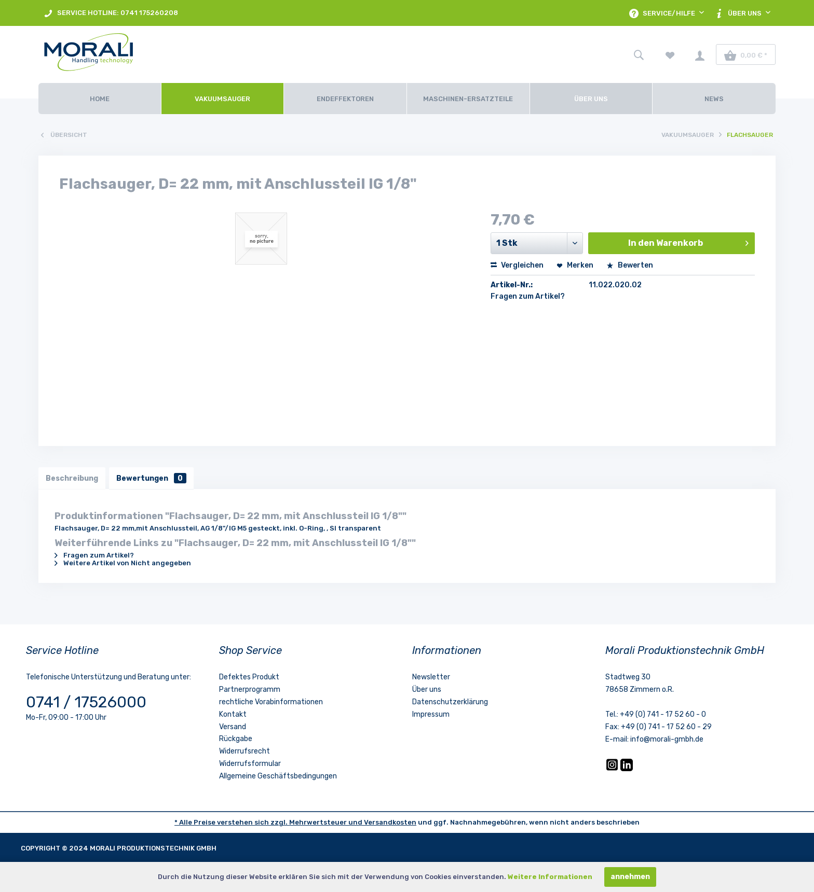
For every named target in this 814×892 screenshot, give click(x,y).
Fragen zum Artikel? (528, 296)
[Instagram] (612, 769)
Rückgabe (235, 739)
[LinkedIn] (626, 769)
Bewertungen (153, 478)
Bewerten (629, 265)
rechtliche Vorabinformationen (271, 703)
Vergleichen (517, 265)
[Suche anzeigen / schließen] (638, 54)
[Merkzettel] (670, 54)
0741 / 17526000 (86, 703)
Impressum (431, 714)
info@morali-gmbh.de (666, 740)
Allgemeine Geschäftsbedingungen (278, 776)
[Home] (99, 98)
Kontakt (233, 714)
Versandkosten (390, 823)
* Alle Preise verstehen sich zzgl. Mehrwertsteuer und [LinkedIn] (269, 823)
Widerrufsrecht (244, 752)
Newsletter (431, 678)
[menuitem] (110, 13)
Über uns (426, 690)
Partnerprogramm (249, 690)
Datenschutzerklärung (450, 703)
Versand (232, 727)
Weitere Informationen (550, 877)
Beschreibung (72, 478)
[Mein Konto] (699, 54)
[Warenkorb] (746, 54)
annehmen (630, 876)
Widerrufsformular (250, 764)
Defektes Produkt (249, 678)
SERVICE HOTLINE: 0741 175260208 (111, 13)
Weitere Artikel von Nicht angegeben (123, 564)
